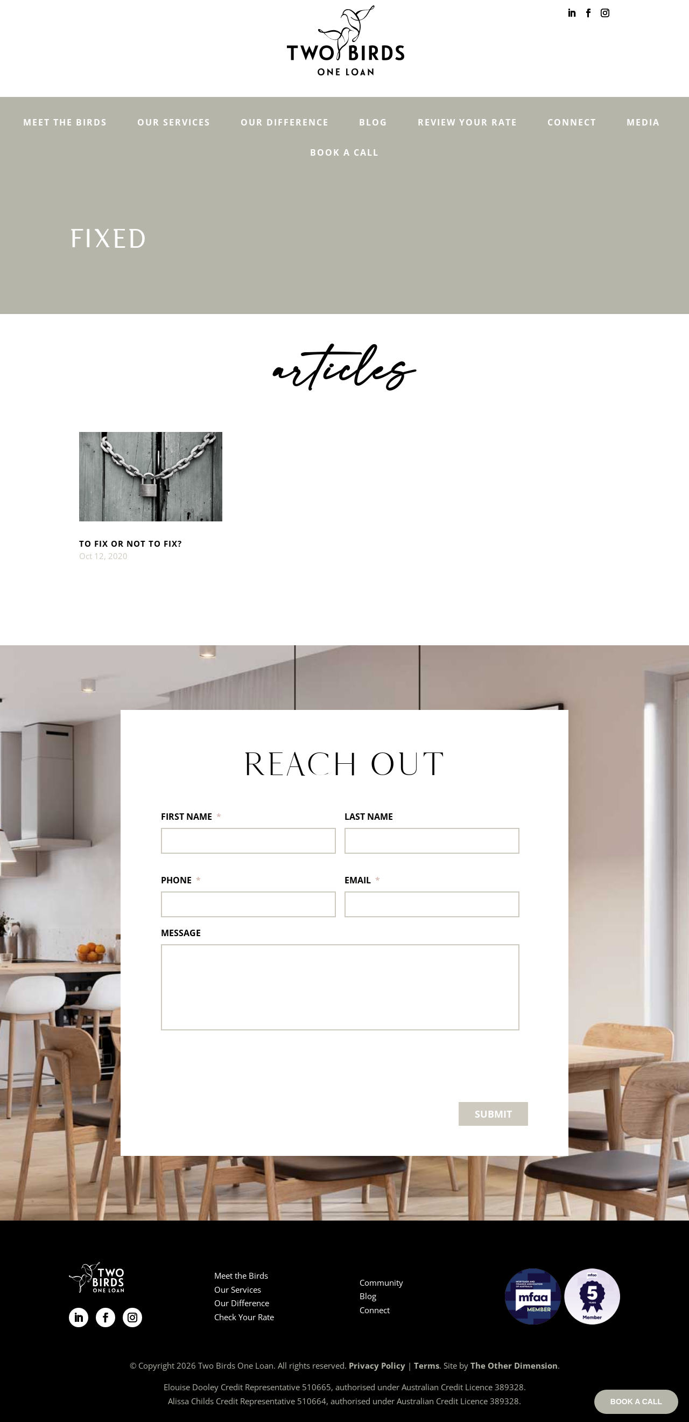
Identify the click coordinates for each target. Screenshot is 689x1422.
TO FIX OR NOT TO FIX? (130, 543)
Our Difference (285, 122)
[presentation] (243, 1064)
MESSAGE (181, 933)
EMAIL (362, 880)
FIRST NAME (191, 816)
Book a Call (344, 152)
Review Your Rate (467, 122)
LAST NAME (368, 816)
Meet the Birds (65, 122)
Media (643, 122)
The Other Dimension (514, 1365)
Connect (571, 122)
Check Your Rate (244, 1317)
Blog (373, 122)
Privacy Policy (377, 1365)
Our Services (173, 122)
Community (381, 1282)
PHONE (181, 880)
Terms (426, 1365)
